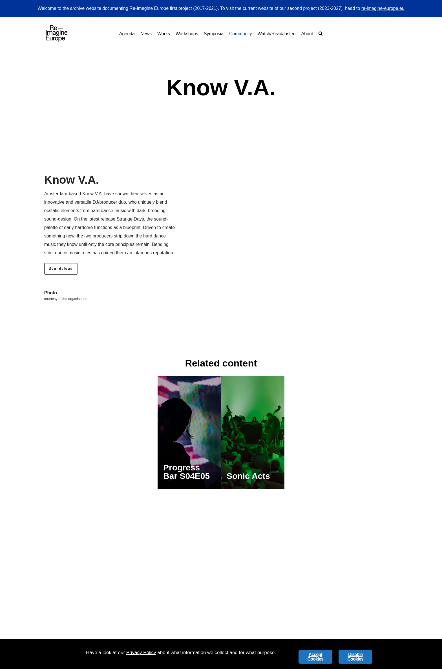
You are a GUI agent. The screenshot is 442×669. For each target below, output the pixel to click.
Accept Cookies (315, 656)
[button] (61, 280)
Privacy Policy (141, 652)
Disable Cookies (355, 656)
